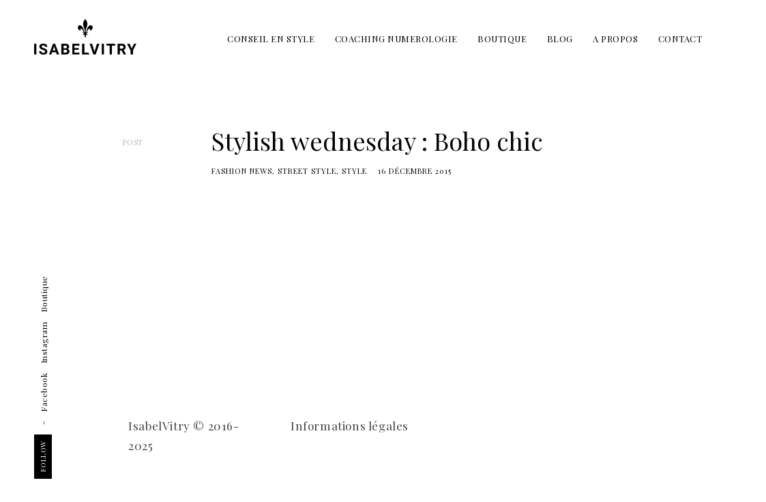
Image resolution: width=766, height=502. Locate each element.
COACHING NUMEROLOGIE (396, 38)
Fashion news (241, 171)
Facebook (43, 392)
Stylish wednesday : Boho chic (377, 140)
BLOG (560, 38)
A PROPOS (615, 38)
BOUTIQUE (502, 38)
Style (354, 171)
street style (307, 171)
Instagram (43, 343)
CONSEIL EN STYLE (270, 38)
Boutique (43, 294)
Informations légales (350, 425)
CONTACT (680, 38)
